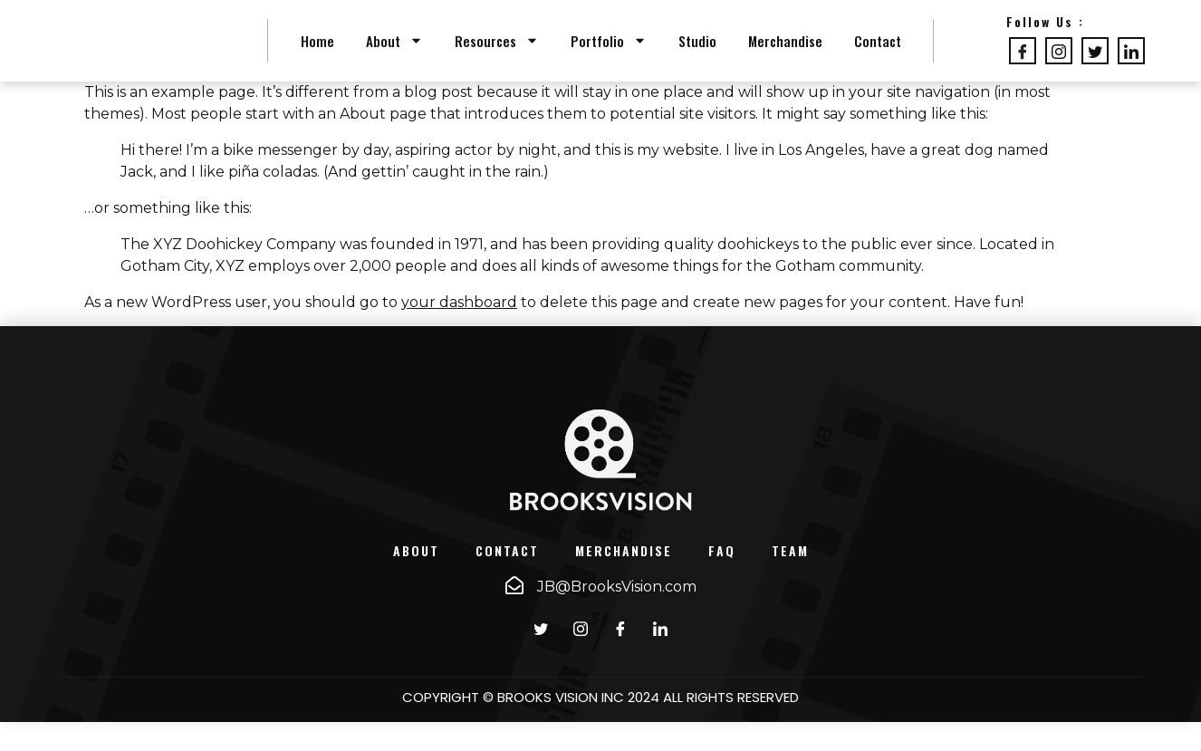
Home (317, 55)
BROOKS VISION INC (560, 725)
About (394, 55)
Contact (877, 55)
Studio (697, 55)
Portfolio (609, 55)
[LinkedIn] (1131, 65)
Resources (497, 55)
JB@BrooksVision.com (617, 615)
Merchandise (785, 55)
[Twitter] (1095, 65)
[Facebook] (1022, 65)
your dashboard (459, 331)
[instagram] (580, 657)
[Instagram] (1058, 65)
